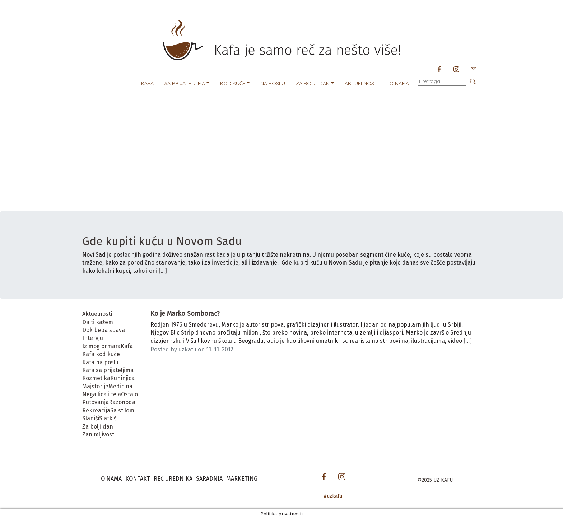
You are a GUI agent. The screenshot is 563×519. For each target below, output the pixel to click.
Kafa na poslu (100, 362)
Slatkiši (108, 418)
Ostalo (129, 394)
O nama (399, 83)
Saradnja (209, 478)
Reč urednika (173, 478)
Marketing (241, 478)
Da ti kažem (97, 322)
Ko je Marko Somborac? (185, 314)
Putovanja (95, 402)
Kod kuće (233, 83)
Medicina (120, 386)
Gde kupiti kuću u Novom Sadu (163, 241)
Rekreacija (96, 410)
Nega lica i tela (101, 394)
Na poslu (272, 83)
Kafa (147, 83)
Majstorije (95, 386)
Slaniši (90, 418)
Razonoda (122, 402)
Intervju (92, 338)
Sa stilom (122, 410)
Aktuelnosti (361, 83)
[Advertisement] (281, 143)
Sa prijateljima (184, 83)
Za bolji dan (313, 83)
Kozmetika (96, 378)
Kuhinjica (122, 378)
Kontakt (137, 478)
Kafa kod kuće (101, 354)
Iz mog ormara (101, 346)
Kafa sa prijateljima (108, 370)
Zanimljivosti (99, 434)
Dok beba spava (103, 330)
